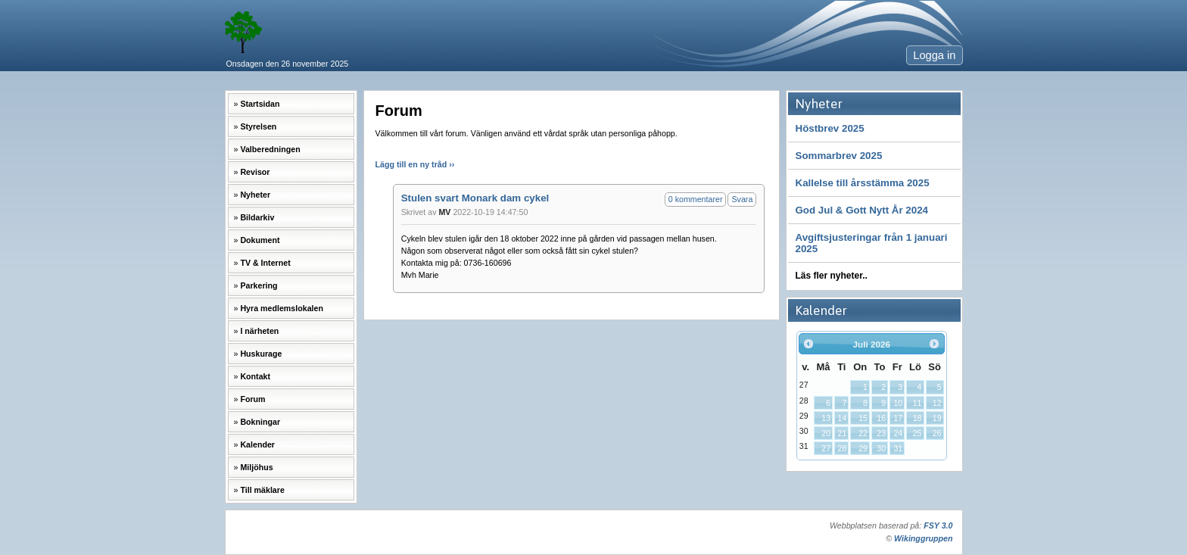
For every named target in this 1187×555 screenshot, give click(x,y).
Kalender (257, 444)
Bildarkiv (257, 217)
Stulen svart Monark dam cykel (475, 198)
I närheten (259, 330)
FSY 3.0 (938, 525)
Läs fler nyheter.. (832, 275)
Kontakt (255, 376)
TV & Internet (265, 262)
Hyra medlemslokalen (281, 308)
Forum (252, 399)
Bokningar (260, 421)
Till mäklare (262, 489)
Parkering (258, 285)
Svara (741, 199)
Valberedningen (270, 149)
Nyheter (255, 194)
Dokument (259, 240)
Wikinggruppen (923, 538)
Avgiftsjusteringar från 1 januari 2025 (872, 243)
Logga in (934, 55)
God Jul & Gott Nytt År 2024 (862, 210)
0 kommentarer (695, 199)
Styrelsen (258, 126)
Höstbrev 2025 (830, 128)
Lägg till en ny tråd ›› (415, 164)
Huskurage (261, 353)
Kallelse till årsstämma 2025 (863, 183)
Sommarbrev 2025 (839, 155)
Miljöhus (256, 467)
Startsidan (259, 103)
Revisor (254, 171)
